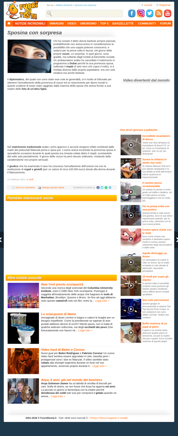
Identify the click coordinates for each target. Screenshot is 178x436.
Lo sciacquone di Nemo (58, 314)
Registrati (163, 4)
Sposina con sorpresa (85, 5)
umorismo (88, 23)
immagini (57, 23)
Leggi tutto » (102, 300)
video (71, 23)
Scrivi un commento (25, 187)
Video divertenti (136, 80)
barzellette (123, 23)
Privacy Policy (97, 418)
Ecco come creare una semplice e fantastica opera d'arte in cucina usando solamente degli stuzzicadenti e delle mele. (157, 242)
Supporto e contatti (117, 418)
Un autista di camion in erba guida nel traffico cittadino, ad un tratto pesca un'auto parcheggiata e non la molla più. (157, 195)
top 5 (104, 23)
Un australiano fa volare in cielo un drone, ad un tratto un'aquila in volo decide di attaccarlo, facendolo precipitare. (155, 265)
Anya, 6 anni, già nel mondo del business (71, 380)
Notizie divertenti (64, 5)
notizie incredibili (30, 23)
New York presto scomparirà (62, 284)
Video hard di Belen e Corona (62, 349)
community (147, 23)
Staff (31, 179)
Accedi (146, 4)
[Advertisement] (61, 117)
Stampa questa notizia (53, 187)
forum (165, 23)
